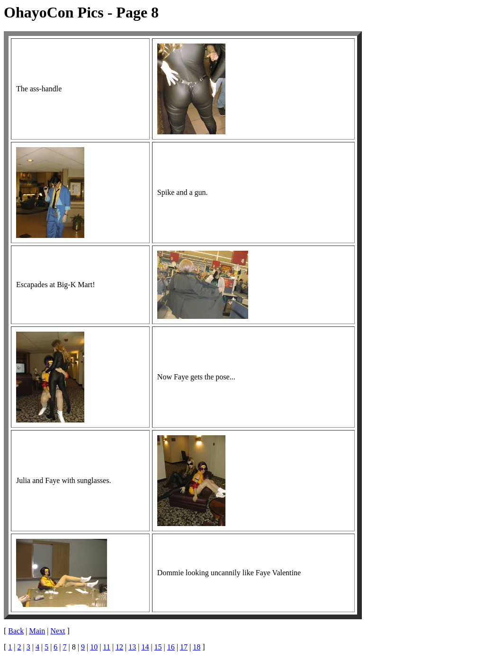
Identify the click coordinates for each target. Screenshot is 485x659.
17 (184, 647)
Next (57, 631)
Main (37, 631)
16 (171, 647)
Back (16, 631)
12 (119, 647)
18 (196, 647)
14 (145, 647)
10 (94, 647)
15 (158, 647)
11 (106, 647)
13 (132, 647)
